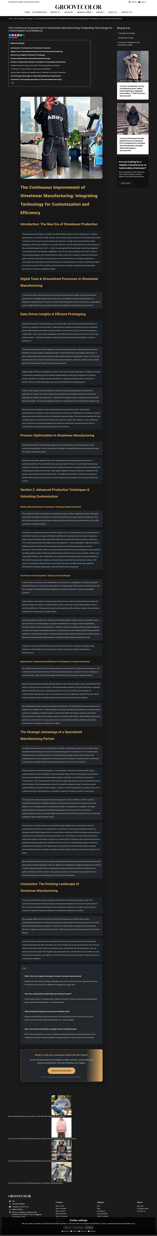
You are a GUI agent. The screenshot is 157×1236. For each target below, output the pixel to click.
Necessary (65, 1231)
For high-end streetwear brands (78, 241)
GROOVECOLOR (21, 1196)
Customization (102, 1213)
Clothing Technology (25, 18)
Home (11, 18)
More (64, 1116)
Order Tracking (102, 1216)
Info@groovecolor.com (20, 1207)
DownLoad (100, 1211)
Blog (98, 1208)
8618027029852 (17, 1210)
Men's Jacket (60, 1211)
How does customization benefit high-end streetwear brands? (48, 993)
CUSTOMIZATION (39, 12)
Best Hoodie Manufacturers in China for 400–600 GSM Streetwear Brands (35, 1116)
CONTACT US (126, 12)
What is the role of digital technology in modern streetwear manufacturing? (53, 976)
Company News (143, 1208)
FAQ (12, 82)
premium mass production (47, 1062)
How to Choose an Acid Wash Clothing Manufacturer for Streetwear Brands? (36, 1160)
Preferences (82, 1231)
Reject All (67, 1227)
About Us (140, 1205)
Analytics (73, 1231)
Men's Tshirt (60, 1205)
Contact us (141, 1211)
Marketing (91, 1231)
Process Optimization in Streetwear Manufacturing (31, 58)
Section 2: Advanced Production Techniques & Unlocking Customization (39, 61)
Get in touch (126, 184)
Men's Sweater (61, 1213)
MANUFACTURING (84, 12)
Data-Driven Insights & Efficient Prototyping (28, 54)
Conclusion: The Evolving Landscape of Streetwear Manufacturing (37, 79)
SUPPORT (100, 12)
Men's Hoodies (61, 1208)
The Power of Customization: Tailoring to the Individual (31, 68)
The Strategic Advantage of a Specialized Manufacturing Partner (37, 75)
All (15, 18)
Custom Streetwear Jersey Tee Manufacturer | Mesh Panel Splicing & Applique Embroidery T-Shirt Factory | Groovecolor (133, 90)
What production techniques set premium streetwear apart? (47, 1011)
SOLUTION (68, 12)
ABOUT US (112, 12)
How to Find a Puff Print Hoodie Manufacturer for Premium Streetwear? (34, 1183)
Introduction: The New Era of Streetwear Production (31, 47)
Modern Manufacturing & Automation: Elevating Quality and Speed (36, 65)
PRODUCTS (55, 12)
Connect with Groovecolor (61, 1070)
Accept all (89, 1227)
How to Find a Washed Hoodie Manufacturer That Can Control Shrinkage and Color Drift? (41, 1138)
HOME (27, 12)
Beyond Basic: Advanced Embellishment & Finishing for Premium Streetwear (39, 72)
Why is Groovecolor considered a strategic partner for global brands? (51, 1029)
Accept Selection (78, 1227)
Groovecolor (74, 803)
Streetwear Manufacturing (76, 435)
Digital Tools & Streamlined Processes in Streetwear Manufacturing (38, 51)
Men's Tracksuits (62, 1216)
